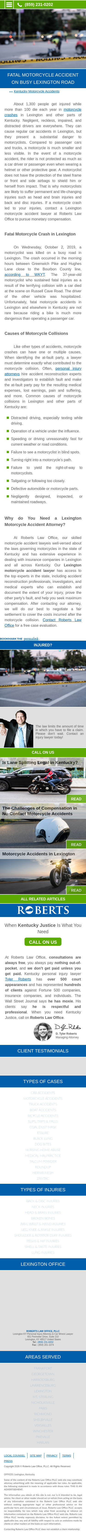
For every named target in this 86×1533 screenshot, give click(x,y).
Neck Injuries (43, 1207)
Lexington (43, 1391)
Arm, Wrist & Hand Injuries (43, 1224)
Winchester (43, 1431)
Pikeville (43, 1437)
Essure (43, 1133)
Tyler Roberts (18, 979)
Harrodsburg (43, 1380)
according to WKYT (25, 275)
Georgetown (43, 1374)
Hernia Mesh (43, 1173)
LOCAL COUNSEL (14, 1455)
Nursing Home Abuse (43, 1150)
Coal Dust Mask (43, 1127)
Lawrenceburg (43, 1385)
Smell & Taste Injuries (43, 1247)
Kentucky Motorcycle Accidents (36, 91)
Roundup (43, 1167)
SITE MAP (36, 1455)
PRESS (8, 1461)
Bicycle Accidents (43, 1116)
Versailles (43, 1425)
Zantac (43, 1178)
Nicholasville (43, 1402)
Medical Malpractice (43, 1156)
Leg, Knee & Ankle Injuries (43, 1230)
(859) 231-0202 (39, 4)
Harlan (43, 1442)
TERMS (66, 1455)
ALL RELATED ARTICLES (43, 899)
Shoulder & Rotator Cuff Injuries (43, 1235)
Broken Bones (43, 1218)
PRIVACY (52, 1455)
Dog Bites (43, 1144)
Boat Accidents (43, 1110)
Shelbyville (43, 1420)
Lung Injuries (43, 1252)
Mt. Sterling (43, 1397)
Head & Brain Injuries (43, 1212)
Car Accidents (43, 1093)
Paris (43, 1408)
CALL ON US (43, 752)
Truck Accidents (43, 1104)
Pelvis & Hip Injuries (43, 1241)
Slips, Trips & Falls (43, 1121)
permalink (31, 639)
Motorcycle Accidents (42, 1098)
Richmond (43, 1414)
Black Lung (43, 1138)
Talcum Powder (42, 1161)
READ (76, 799)
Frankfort (43, 1368)
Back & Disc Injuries (43, 1201)
